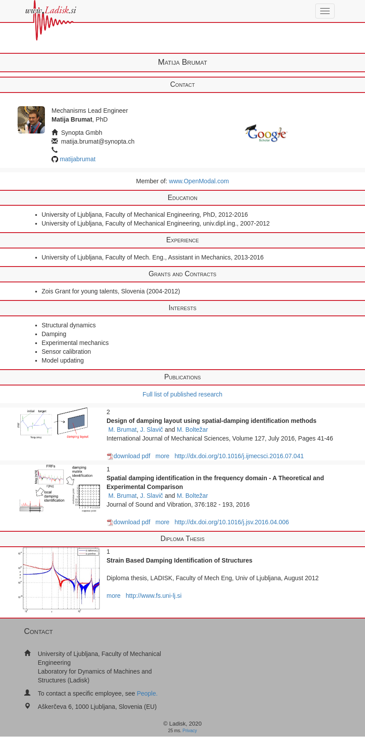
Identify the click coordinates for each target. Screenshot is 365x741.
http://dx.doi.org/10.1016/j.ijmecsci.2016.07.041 (239, 455)
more (162, 455)
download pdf (128, 455)
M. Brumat (122, 429)
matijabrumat (78, 159)
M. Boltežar (192, 429)
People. (147, 693)
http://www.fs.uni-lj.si (154, 595)
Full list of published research (182, 394)
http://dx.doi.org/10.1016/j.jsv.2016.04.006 (232, 522)
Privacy (190, 730)
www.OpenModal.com (199, 181)
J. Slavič (151, 429)
